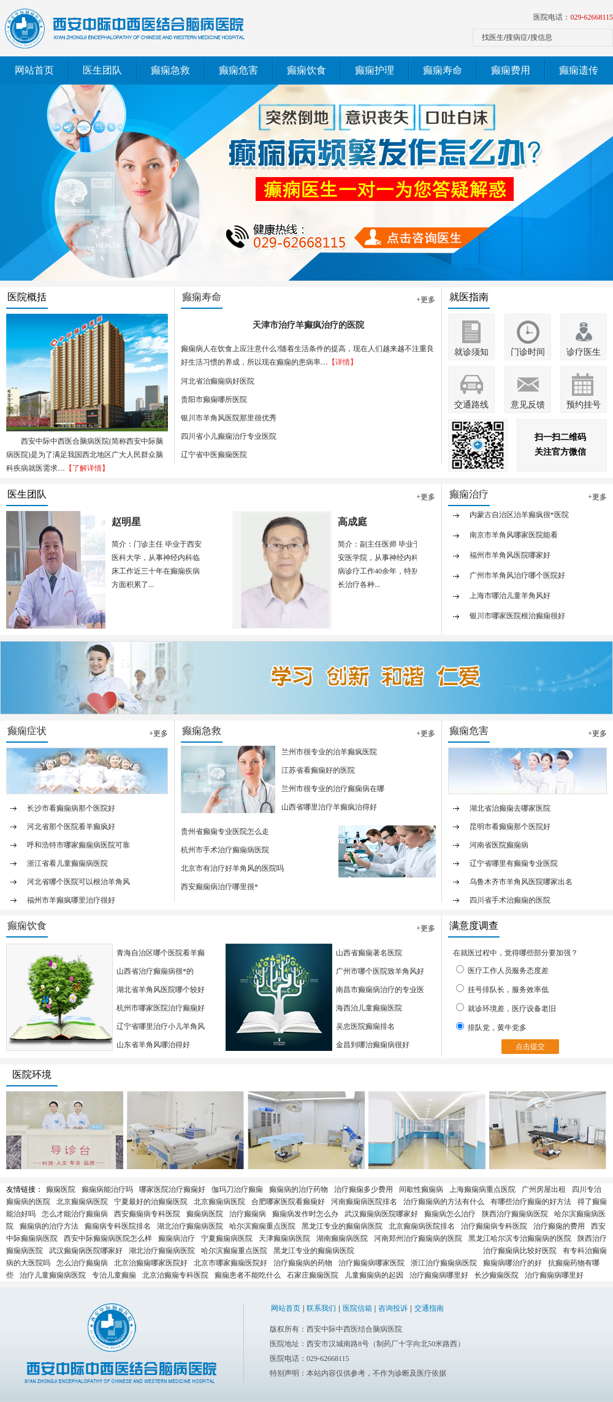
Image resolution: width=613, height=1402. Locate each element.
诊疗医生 (583, 352)
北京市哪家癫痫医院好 (230, 1263)
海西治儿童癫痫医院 (369, 1008)
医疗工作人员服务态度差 (502, 970)
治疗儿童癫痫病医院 (53, 1275)
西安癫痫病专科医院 (147, 1214)
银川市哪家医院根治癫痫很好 (517, 621)
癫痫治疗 (469, 494)
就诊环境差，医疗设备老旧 (506, 1008)
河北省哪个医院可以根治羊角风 (78, 881)
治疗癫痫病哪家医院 (371, 1263)
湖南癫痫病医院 (342, 1238)
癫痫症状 (27, 731)
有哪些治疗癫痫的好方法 (530, 1201)
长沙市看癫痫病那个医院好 (71, 808)
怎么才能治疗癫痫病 (75, 1214)
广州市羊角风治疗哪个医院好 (517, 581)
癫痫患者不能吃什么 (248, 1275)
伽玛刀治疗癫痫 (237, 1189)
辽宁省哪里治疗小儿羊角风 (160, 1026)
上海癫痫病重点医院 (482, 1189)
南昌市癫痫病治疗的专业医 (380, 989)
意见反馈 (528, 404)
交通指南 (429, 1308)
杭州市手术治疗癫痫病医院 (225, 850)
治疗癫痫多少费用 (363, 1189)
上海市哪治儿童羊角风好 (510, 601)
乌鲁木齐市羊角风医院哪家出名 (521, 881)
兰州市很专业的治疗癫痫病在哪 (332, 788)
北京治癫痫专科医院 (175, 1275)
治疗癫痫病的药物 (302, 1263)
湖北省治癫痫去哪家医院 (510, 808)
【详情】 (342, 362)
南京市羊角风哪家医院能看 (514, 540)
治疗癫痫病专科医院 (494, 1226)
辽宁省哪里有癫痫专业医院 (514, 863)
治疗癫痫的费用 (559, 1226)
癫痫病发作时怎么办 (305, 1214)
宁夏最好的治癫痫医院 (151, 1201)
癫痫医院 (60, 1189)
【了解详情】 (87, 468)
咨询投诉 (393, 1308)
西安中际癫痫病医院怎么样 (108, 1238)
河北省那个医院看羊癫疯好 (71, 826)
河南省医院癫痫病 (499, 845)
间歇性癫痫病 (421, 1189)
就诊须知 (471, 352)
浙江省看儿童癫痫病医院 (67, 863)
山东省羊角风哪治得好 (153, 1044)
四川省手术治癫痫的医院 (510, 900)
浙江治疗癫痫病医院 (444, 1263)
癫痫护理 (374, 70)
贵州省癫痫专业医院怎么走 (225, 831)
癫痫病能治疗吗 (107, 1189)
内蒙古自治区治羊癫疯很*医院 (519, 520)
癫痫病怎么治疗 (450, 1214)
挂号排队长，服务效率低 (502, 989)
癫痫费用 (510, 70)
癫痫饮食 (306, 70)
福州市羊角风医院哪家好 (510, 560)
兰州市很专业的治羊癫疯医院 (329, 752)
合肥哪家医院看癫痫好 (288, 1201)
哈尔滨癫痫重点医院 (262, 1226)
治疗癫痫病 (247, 1214)
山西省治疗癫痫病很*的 (155, 971)
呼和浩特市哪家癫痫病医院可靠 (78, 845)
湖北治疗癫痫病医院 (190, 1226)
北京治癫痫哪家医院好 (151, 1263)
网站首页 (34, 70)
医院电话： (573, 17)
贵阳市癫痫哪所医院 (214, 399)
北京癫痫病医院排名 (422, 1226)
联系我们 (321, 1308)
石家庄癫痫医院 (312, 1275)
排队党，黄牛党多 (491, 1027)
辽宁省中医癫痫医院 (214, 454)
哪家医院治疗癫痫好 (172, 1189)
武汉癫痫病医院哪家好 (381, 1214)
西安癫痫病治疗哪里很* (219, 886)
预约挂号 (583, 404)
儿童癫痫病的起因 (374, 1275)
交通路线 (471, 404)
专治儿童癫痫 (114, 1275)
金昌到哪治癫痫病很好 (372, 1044)
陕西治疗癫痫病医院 (515, 1214)
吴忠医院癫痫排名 (365, 1026)
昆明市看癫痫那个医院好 (510, 826)
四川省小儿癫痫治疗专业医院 (228, 436)
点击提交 (530, 1046)
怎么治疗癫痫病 (82, 1263)
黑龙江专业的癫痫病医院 (342, 1226)
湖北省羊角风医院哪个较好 (160, 989)
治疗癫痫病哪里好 (438, 1275)
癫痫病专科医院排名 (118, 1226)
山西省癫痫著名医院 (369, 953)
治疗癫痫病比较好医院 (520, 1250)
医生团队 (102, 70)
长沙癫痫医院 (496, 1275)
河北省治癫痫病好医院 (217, 381)
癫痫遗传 (578, 70)
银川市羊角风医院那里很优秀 (228, 418)
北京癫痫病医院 (82, 1201)
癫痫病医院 (204, 1214)
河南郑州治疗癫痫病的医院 (418, 1238)
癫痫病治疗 (176, 1238)
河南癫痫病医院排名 (364, 1201)
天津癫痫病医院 (284, 1238)
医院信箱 (357, 1308)
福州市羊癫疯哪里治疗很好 (71, 900)
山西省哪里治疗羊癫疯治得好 (329, 807)
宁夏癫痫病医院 (227, 1238)
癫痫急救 (170, 70)
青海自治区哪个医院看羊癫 (160, 953)
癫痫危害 (238, 70)
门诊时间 (528, 352)
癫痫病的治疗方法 (49, 1226)
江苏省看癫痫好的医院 (318, 770)
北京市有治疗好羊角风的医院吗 (232, 868)
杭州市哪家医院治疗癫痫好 (160, 1008)
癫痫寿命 (442, 70)
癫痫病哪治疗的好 (512, 1263)
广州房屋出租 (544, 1189)
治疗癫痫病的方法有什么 (443, 1201)
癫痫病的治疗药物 (298, 1189)
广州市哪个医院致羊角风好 (380, 971)
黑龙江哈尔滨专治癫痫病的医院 (519, 1238)
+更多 (425, 299)
